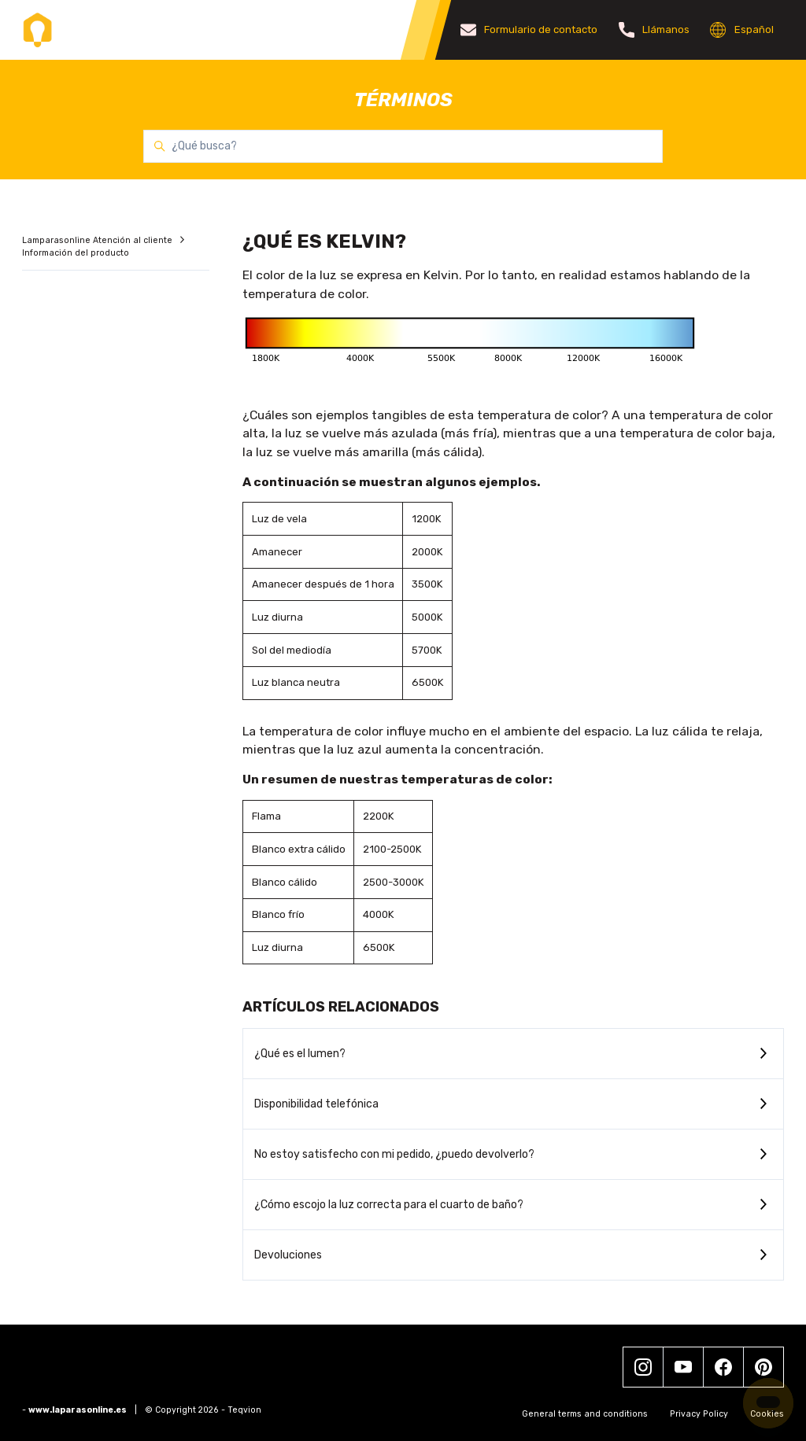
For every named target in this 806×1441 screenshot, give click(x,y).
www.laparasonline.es (77, 1410)
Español (742, 30)
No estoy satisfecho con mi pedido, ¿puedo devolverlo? (394, 1154)
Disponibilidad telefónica (316, 1104)
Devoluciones (288, 1255)
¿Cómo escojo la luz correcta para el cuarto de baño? (388, 1204)
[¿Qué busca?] (403, 146)
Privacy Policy (699, 1414)
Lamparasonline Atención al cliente (98, 240)
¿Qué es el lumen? (300, 1053)
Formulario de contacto (529, 30)
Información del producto (75, 253)
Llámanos (654, 30)
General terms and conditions (585, 1414)
